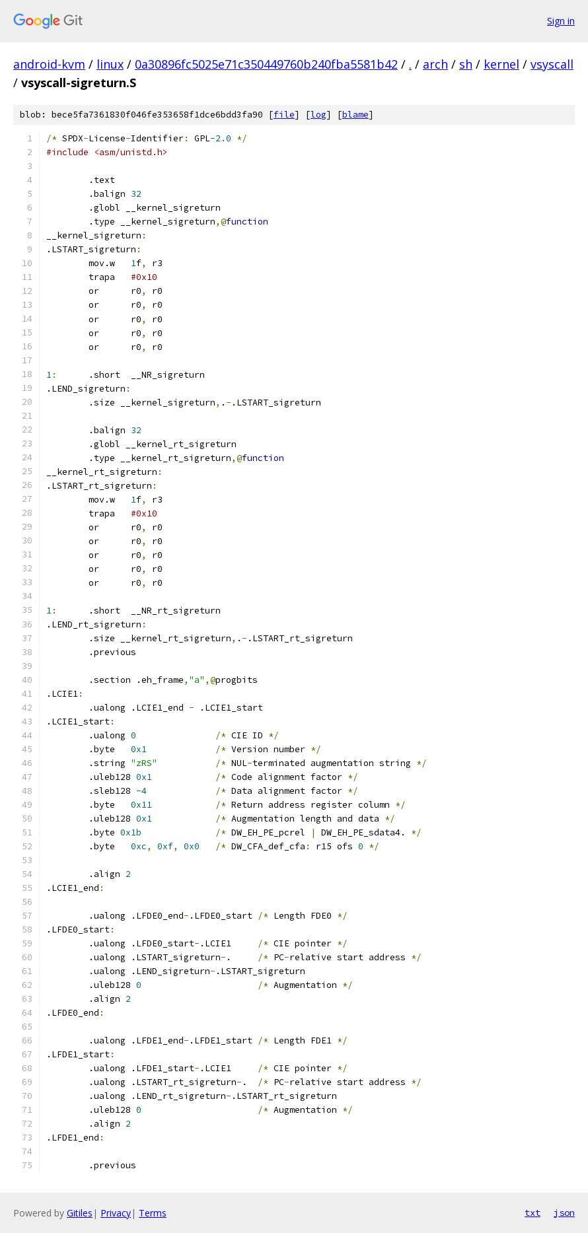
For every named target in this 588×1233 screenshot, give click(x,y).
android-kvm (49, 64)
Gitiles (79, 1213)
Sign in (561, 21)
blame (355, 114)
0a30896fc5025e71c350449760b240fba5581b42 (266, 64)
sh (465, 64)
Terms (152, 1213)
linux (110, 64)
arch (435, 64)
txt (532, 1212)
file (284, 114)
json (564, 1212)
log (318, 114)
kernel (501, 64)
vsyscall (552, 64)
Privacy (115, 1213)
